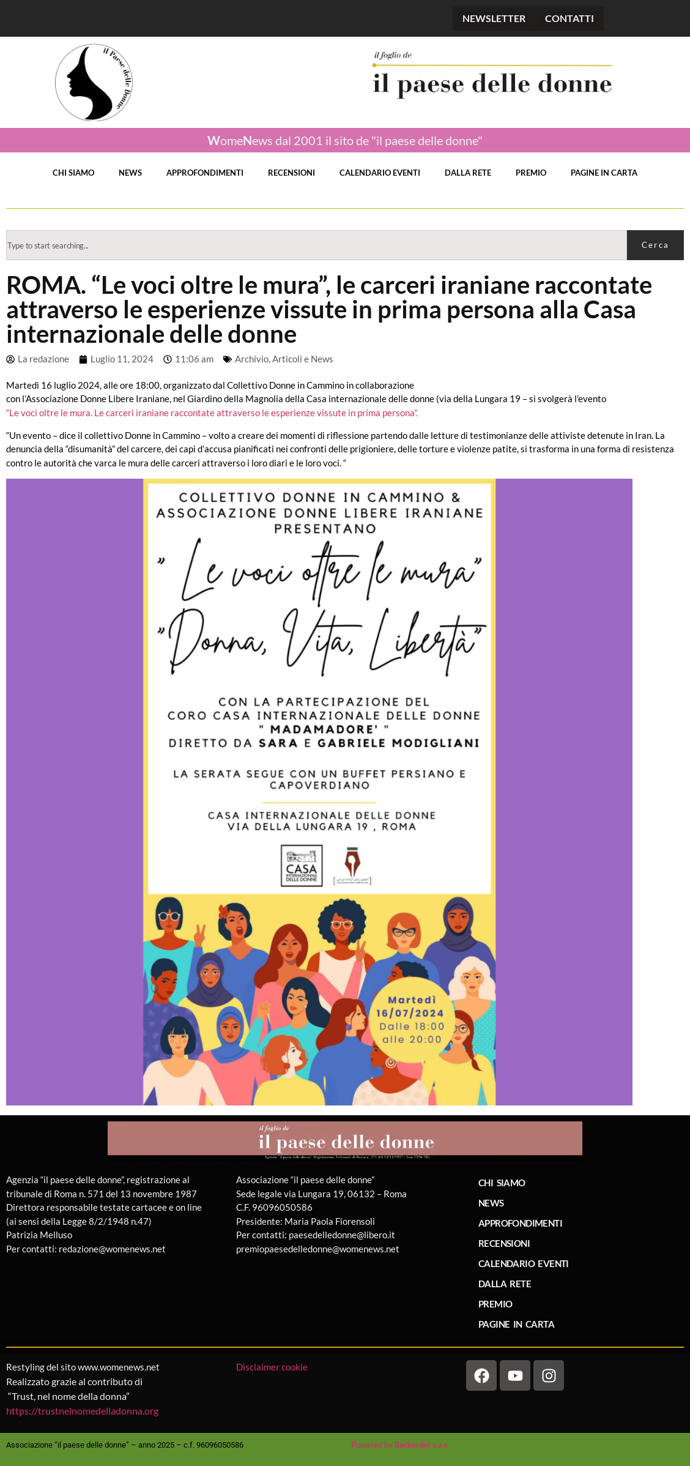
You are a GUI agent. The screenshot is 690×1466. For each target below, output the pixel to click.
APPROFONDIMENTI (204, 173)
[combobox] (316, 245)
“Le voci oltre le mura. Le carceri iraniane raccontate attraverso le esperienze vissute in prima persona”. (212, 412)
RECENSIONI (291, 173)
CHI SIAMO (73, 173)
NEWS (130, 173)
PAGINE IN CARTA (604, 173)
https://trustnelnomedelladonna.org (82, 1410)
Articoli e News (302, 358)
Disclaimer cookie (273, 1366)
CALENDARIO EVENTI (379, 173)
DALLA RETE (468, 173)
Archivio (252, 358)
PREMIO (531, 173)
